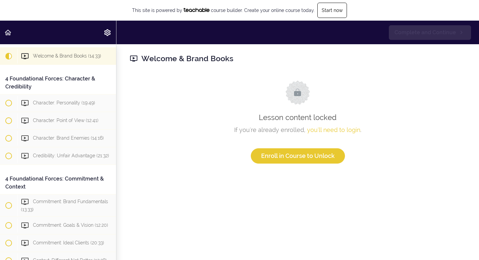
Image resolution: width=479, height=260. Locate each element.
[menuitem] (107, 32)
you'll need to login (333, 129)
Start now (332, 10)
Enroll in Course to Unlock (298, 155)
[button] (8, 32)
